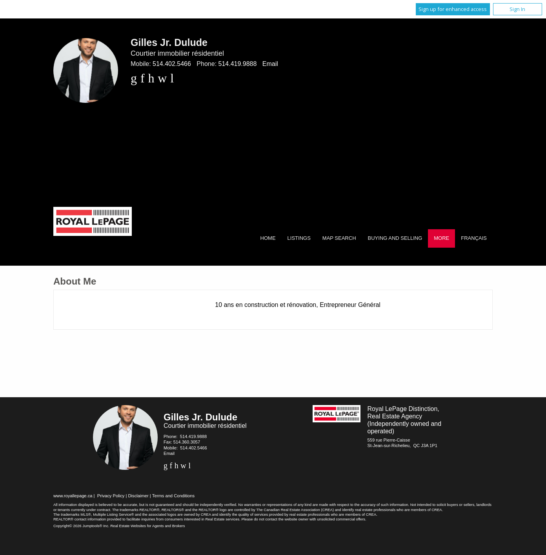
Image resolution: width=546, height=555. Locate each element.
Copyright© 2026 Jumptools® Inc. (81, 526)
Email (270, 63)
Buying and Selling (395, 238)
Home (268, 238)
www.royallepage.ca (73, 495)
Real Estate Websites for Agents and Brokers (147, 526)
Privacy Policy (111, 495)
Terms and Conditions (173, 495)
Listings (299, 238)
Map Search (339, 238)
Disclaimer (138, 495)
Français (474, 238)
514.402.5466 (172, 63)
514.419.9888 (237, 63)
